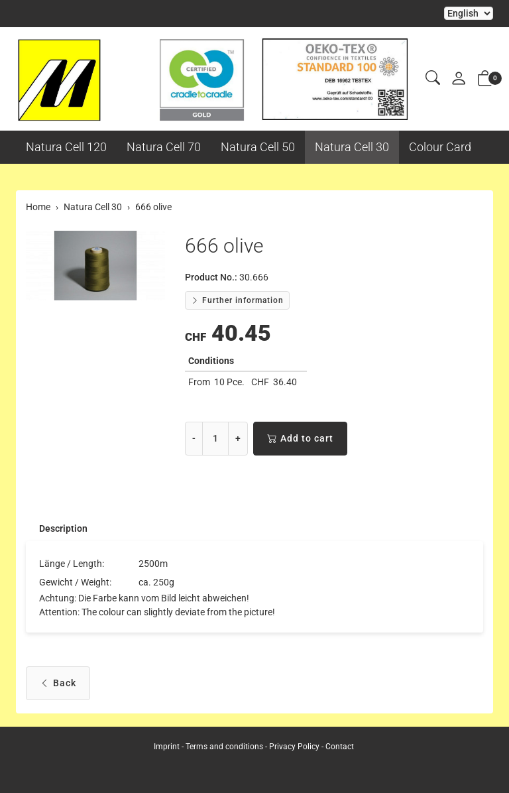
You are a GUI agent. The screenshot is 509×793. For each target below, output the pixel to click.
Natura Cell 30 (352, 147)
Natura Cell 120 (66, 147)
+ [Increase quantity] (238, 438)
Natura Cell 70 (164, 147)
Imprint (167, 746)
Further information (237, 300)
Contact (339, 746)
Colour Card (440, 147)
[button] (432, 78)
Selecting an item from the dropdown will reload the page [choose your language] (468, 13)
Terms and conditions (224, 746)
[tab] (56, 528)
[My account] (458, 79)
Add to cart (300, 439)
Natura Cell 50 (258, 147)
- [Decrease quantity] (194, 438)
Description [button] (63, 528)
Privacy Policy (294, 746)
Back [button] (58, 683)
